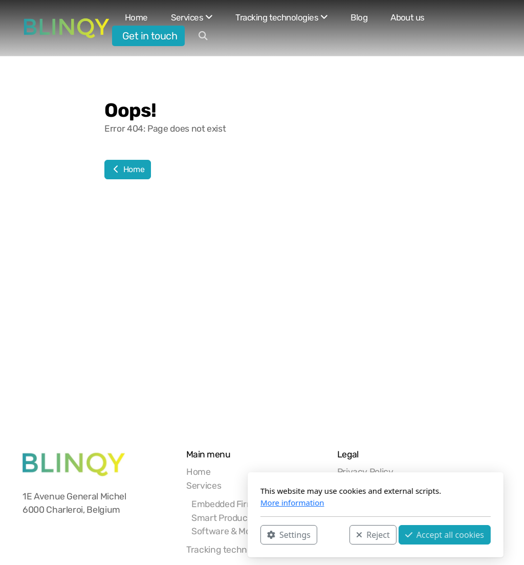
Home (127, 169)
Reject (259, 534)
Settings (175, 534)
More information (179, 502)
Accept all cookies (331, 534)
